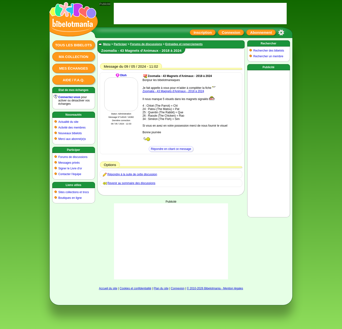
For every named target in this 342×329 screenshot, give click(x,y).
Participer (73, 150)
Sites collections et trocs (73, 192)
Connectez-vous (69, 97)
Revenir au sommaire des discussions (131, 183)
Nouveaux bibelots (70, 133)
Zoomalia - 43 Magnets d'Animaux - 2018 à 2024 (173, 91)
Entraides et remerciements (184, 44)
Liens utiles (73, 185)
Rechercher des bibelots (268, 50)
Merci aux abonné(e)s (72, 139)
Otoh (123, 75)
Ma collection (73, 57)
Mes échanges (73, 68)
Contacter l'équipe (69, 174)
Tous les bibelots (73, 45)
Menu (106, 44)
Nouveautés (73, 114)
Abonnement (261, 32)
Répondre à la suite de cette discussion (132, 174)
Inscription (203, 32)
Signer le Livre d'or (70, 168)
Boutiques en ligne (70, 198)
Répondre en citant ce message (171, 149)
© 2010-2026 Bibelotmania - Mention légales (215, 288)
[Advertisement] (171, 241)
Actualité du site (68, 122)
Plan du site (161, 288)
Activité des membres (72, 127)
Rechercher (268, 43)
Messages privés (69, 162)
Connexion (231, 32)
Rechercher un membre (268, 56)
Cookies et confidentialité (135, 288)
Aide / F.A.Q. (73, 80)
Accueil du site (108, 288)
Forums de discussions (73, 157)
